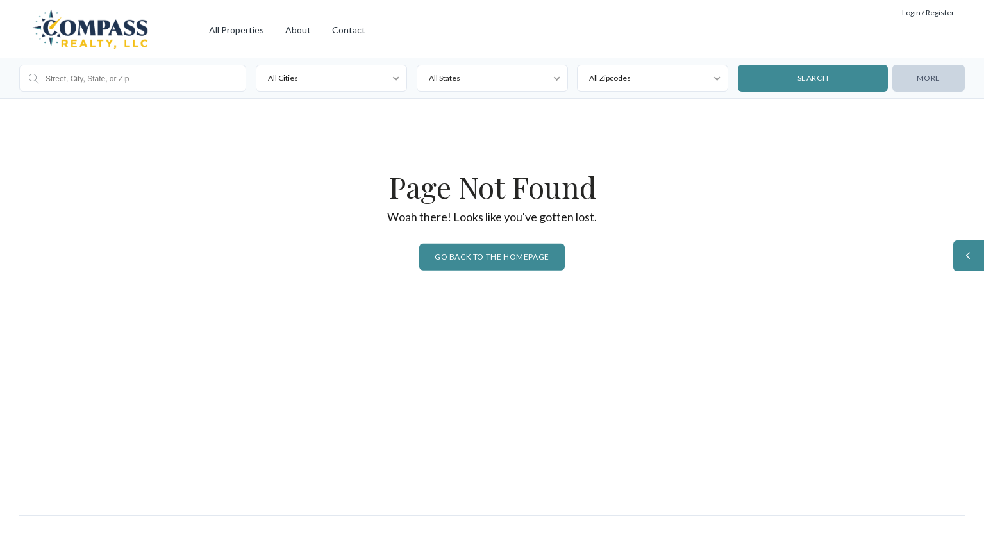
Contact (348, 29)
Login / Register (928, 12)
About (298, 29)
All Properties (236, 29)
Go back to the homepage (492, 257)
